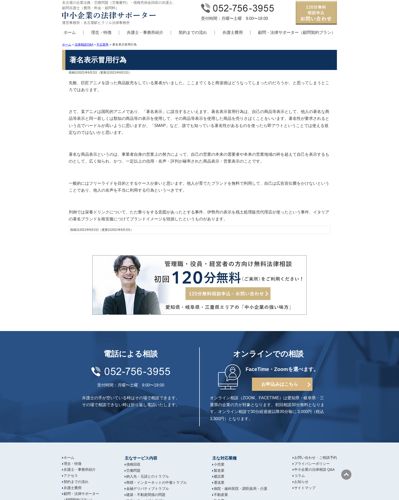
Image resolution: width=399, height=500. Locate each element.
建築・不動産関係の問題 (145, 495)
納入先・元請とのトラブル (147, 476)
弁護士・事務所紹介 (145, 32)
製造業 (219, 470)
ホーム (70, 32)
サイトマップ (305, 488)
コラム (299, 476)
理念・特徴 (101, 32)
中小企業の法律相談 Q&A (314, 469)
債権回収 (133, 464)
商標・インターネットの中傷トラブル (156, 482)
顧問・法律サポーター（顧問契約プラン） (296, 32)
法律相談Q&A (84, 44)
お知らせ (301, 482)
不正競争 (102, 44)
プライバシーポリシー (312, 464)
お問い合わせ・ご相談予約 (315, 457)
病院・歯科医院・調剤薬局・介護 (240, 489)
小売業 (219, 464)
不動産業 (221, 495)
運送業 (219, 482)
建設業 (219, 476)
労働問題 (133, 470)
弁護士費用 (232, 32)
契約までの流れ (193, 32)
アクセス (71, 476)
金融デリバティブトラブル (147, 489)
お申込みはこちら (279, 384)
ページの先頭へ (346, 474)
